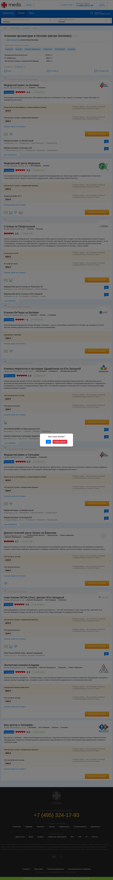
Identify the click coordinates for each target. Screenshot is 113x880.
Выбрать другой (60, 442)
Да (48, 442)
